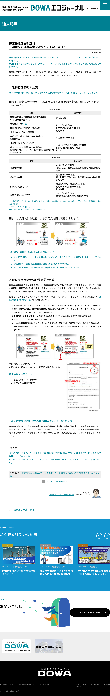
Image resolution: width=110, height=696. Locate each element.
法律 (26, 567)
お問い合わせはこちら (90, 612)
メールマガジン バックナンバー (10, 691)
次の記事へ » (61, 481)
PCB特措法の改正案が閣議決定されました (18, 572)
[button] (99, 536)
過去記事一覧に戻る (24, 509)
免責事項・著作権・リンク (25, 684)
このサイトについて (45, 684)
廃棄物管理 (18, 567)
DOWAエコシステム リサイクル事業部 (61, 495)
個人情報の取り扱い (6, 684)
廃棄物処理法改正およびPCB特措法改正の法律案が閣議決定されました (56, 574)
